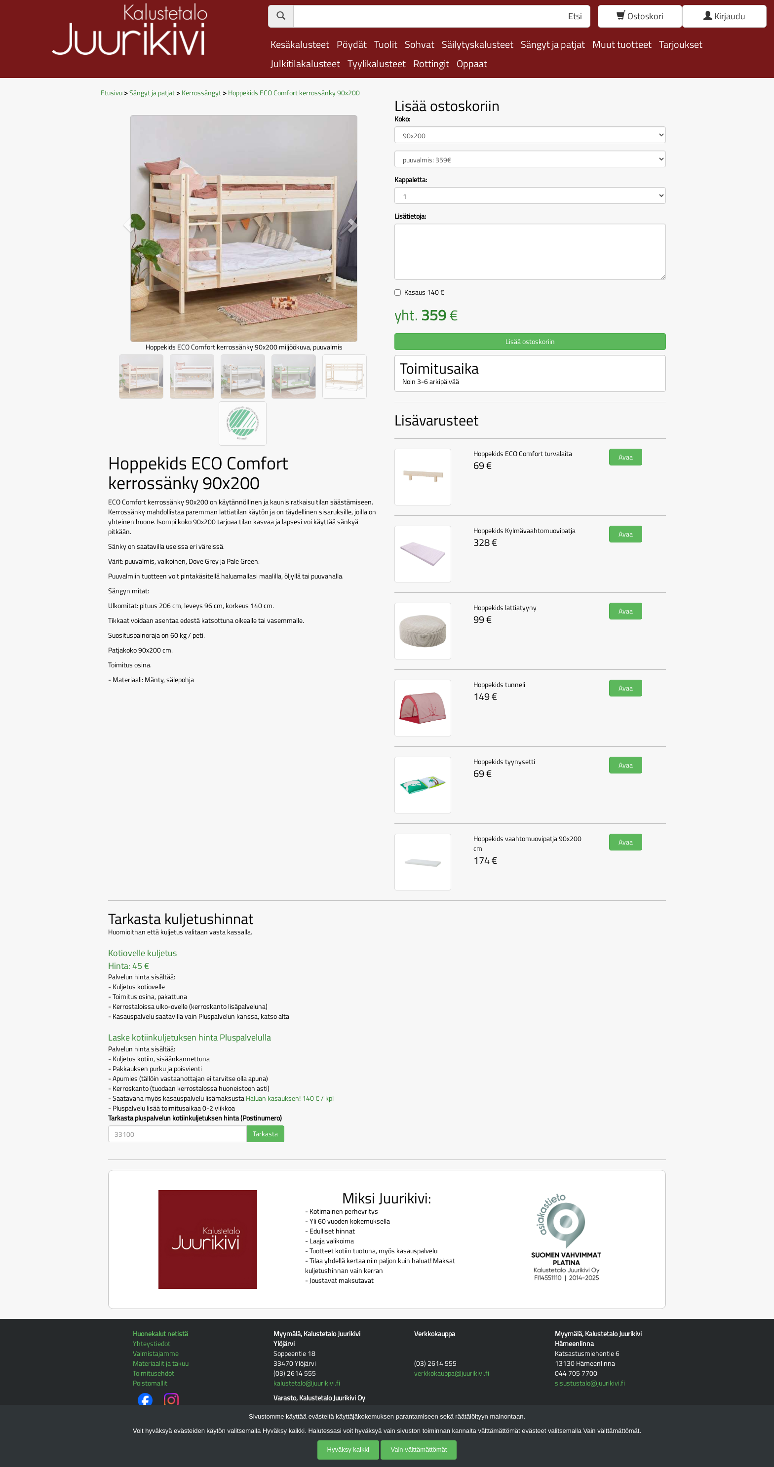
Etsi (575, 16)
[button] (128, 225)
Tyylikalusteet (377, 63)
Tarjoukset (680, 44)
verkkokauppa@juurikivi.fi (451, 1373)
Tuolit (385, 44)
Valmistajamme (156, 1353)
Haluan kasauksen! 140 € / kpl (290, 1098)
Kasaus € (424, 292)
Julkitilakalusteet (305, 63)
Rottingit (431, 63)
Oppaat (472, 63)
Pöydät (352, 44)
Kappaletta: (410, 180)
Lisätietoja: (410, 216)
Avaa (626, 457)
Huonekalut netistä (160, 1333)
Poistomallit (150, 1383)
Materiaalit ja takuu (161, 1363)
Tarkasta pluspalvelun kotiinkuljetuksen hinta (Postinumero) (195, 1118)
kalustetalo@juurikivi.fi (306, 1383)
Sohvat (419, 44)
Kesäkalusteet (300, 44)
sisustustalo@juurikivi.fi (590, 1383)
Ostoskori (640, 16)
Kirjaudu (724, 16)
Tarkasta (265, 1133)
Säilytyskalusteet (477, 44)
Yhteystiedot (151, 1343)
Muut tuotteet (622, 44)
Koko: (402, 119)
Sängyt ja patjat (553, 44)
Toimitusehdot (153, 1373)
